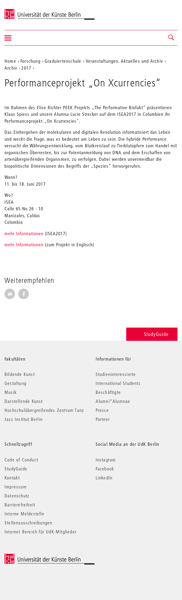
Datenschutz (16, 496)
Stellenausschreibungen (28, 523)
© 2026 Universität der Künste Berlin (35, 557)
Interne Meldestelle (24, 514)
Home (10, 61)
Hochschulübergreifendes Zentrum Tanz (44, 410)
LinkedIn (104, 478)
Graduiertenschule (63, 61)
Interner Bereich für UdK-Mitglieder (40, 532)
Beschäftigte (108, 392)
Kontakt (12, 478)
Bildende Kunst (19, 374)
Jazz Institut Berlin (23, 419)
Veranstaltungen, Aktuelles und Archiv (124, 61)
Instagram (106, 460)
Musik (10, 392)
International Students (118, 383)
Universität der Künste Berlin (28, 11)
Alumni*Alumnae (113, 401)
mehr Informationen (23, 233)
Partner (103, 419)
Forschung (30, 61)
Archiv (10, 68)
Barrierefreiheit (19, 505)
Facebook (105, 469)
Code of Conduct (21, 460)
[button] (172, 37)
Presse (102, 410)
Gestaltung (15, 383)
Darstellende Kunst (23, 401)
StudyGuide (152, 334)
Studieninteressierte (116, 374)
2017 (26, 68)
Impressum (15, 487)
